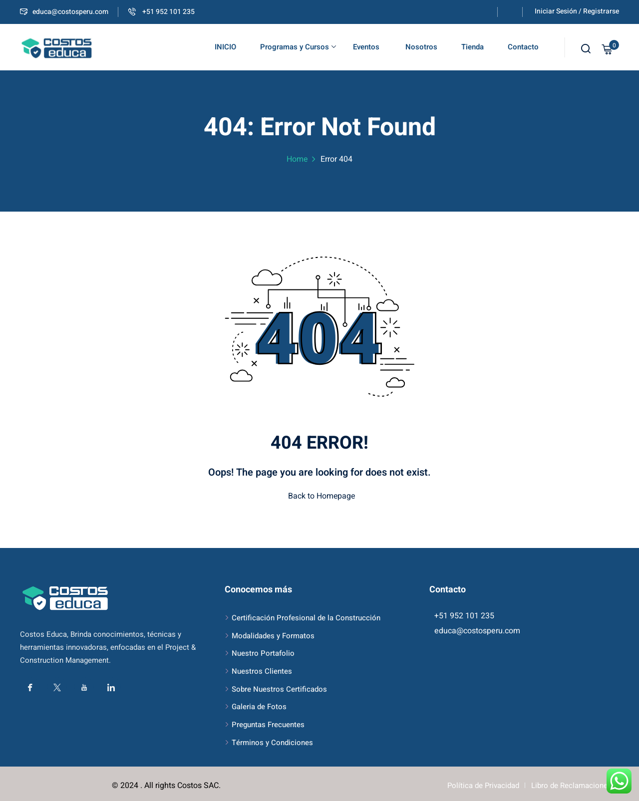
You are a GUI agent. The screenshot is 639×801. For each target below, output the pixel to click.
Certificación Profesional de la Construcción (306, 617)
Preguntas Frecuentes (268, 724)
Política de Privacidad (483, 785)
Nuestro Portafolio (263, 653)
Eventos (366, 46)
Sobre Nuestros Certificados (279, 689)
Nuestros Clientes (262, 671)
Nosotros (420, 46)
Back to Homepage (319, 496)
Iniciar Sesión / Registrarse (577, 11)
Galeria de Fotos (259, 706)
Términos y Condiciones (272, 742)
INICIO (225, 46)
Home (297, 159)
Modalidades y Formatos (273, 635)
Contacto (523, 46)
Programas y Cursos (298, 46)
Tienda (472, 46)
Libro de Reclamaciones (571, 785)
